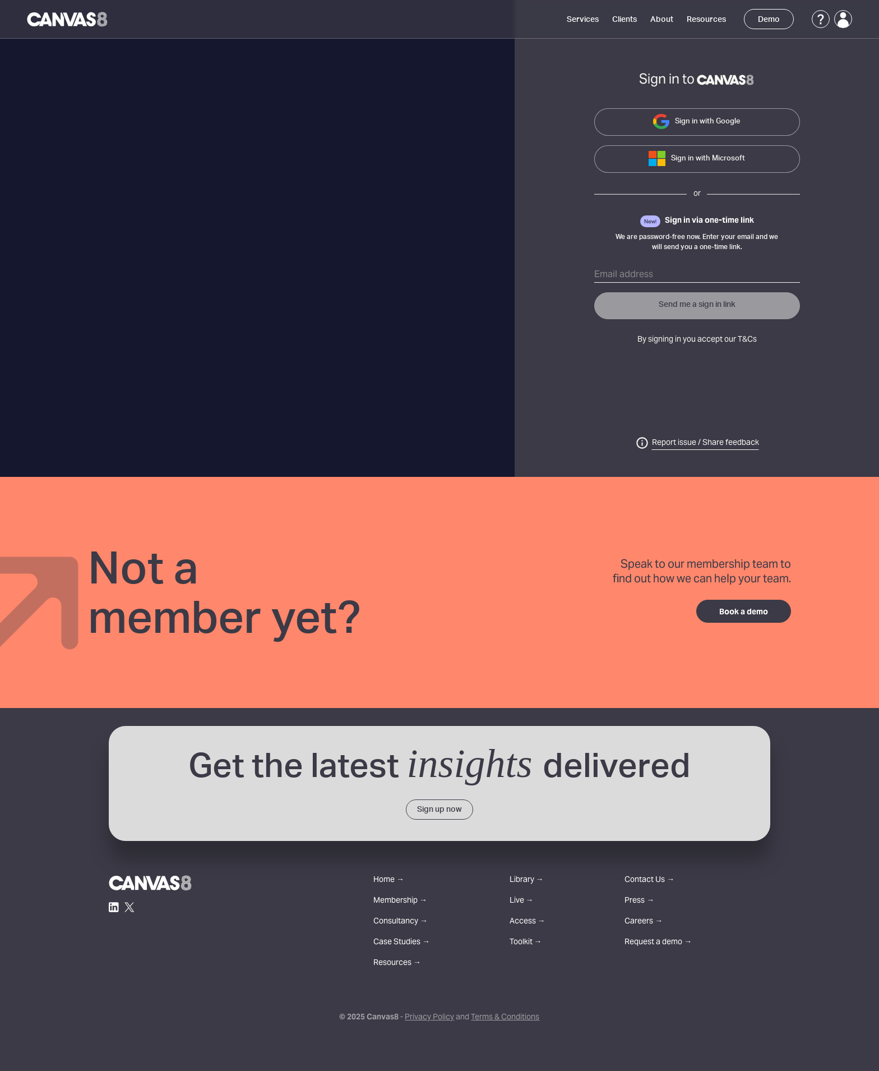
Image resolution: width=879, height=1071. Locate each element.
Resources (706, 20)
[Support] (821, 19)
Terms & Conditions (505, 1017)
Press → (639, 901)
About (661, 20)
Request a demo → (658, 943)
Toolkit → (526, 943)
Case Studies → (401, 943)
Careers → (643, 922)
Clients (624, 20)
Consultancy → (400, 922)
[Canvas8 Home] (68, 19)
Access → (527, 922)
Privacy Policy (429, 1017)
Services (583, 20)
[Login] (843, 19)
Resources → (397, 963)
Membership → (400, 901)
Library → (527, 880)
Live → (522, 901)
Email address (623, 275)
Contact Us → (649, 880)
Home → (388, 880)
